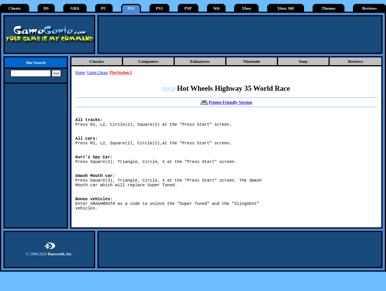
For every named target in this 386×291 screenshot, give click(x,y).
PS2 (130, 8)
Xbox (246, 8)
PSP (188, 8)
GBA (74, 8)
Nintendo (251, 61)
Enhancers (200, 61)
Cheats (15, 8)
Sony (303, 61)
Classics (96, 61)
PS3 (159, 8)
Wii (216, 8)
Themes (329, 8)
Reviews (369, 8)
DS (46, 8)
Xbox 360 (285, 8)
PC (103, 8)
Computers (148, 61)
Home (80, 72)
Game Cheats (97, 72)
